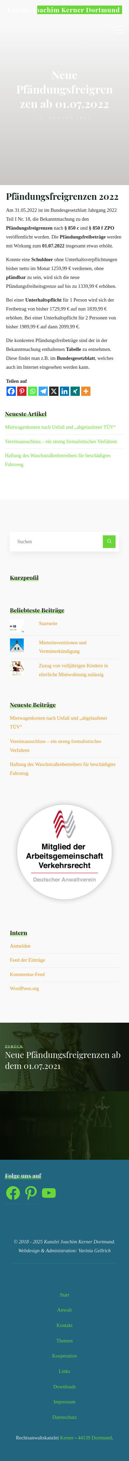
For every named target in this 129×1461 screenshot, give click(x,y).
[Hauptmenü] (118, 29)
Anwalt (64, 1310)
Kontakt (64, 1325)
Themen (64, 1340)
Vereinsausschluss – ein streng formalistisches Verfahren (61, 441)
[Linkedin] (64, 391)
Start (64, 1295)
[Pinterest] (22, 391)
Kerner (66, 1437)
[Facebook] (11, 391)
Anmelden (20, 946)
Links (64, 1371)
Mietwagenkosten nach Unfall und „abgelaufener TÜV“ (60, 427)
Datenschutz (64, 1417)
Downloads (64, 1386)
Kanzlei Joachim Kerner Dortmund (63, 9)
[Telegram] (43, 391)
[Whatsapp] (32, 391)
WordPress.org (24, 988)
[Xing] (75, 391)
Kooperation (64, 1356)
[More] (86, 391)
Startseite (48, 623)
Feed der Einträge (27, 960)
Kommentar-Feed (27, 974)
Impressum (65, 1401)
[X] (54, 391)
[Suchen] (109, 541)
